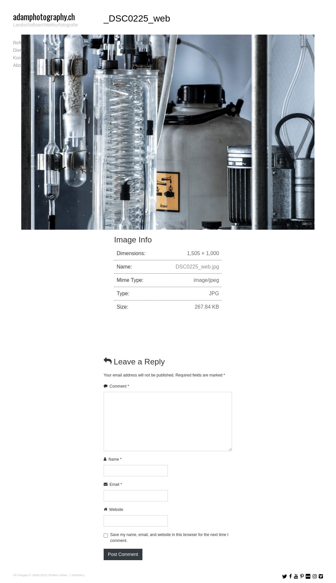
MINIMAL (78, 575)
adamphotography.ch (44, 16)
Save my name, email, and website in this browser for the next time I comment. (169, 537)
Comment (119, 386)
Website (116, 509)
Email (116, 484)
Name (115, 459)
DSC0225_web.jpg (197, 266)
